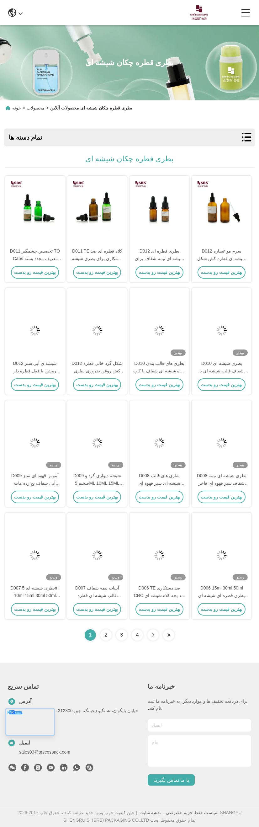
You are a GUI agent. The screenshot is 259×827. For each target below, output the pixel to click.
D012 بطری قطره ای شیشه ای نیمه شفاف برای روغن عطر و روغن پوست (159, 258)
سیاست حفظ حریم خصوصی (192, 812)
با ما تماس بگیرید (171, 780)
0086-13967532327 (130, 12)
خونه (16, 107)
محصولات (36, 107)
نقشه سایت (150, 812)
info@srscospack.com (71, 12)
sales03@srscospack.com (44, 752)
